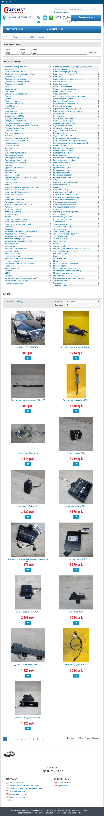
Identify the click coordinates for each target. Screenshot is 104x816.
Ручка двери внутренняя (62, 170)
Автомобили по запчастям (15, 72)
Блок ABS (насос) (11, 106)
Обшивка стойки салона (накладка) (67, 89)
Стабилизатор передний (62, 192)
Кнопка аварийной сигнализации (17, 192)
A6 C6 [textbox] (23, 53)
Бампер (8, 96)
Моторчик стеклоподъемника (16, 280)
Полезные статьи (16, 782)
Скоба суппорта (59, 187)
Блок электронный (12, 131)
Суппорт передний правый (63, 219)
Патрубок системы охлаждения (65, 104)
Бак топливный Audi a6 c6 (28, 453)
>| (45, 739)
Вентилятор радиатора (14, 133)
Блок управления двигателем (16, 121)
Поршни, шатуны (59, 145)
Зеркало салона (11, 182)
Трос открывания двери (62, 226)
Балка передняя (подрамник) (16, 94)
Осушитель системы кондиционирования (69, 96)
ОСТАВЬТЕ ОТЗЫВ (54, 29)
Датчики (8, 148)
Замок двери (10, 170)
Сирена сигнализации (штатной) (65, 182)
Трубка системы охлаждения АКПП (66, 234)
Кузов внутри (10, 246)
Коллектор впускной (13, 209)
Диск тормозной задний (14, 158)
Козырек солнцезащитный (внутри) (19, 204)
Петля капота (58, 116)
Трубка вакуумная (60, 229)
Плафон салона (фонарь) (63, 121)
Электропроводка (60, 283)
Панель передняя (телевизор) (64, 99)
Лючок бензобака (12, 261)
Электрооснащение (60, 280)
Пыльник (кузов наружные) (63, 148)
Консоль (8, 217)
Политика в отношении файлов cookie (24, 785)
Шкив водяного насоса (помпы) (65, 263)
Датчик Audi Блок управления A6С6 (27, 665)
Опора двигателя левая (62, 91)
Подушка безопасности (62, 135)
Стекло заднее (59, 209)
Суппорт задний (59, 214)
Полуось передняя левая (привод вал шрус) (70, 140)
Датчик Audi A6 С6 (76, 612)
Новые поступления (14, 29)
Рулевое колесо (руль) (62, 167)
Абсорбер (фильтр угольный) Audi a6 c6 (76, 347)
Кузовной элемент (12, 251)
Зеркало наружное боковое (15, 180)
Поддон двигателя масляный (64, 131)
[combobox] (12, 53)
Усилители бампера (60, 239)
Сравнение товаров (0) (14, 302)
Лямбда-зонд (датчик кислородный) (19, 263)
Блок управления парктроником (17, 123)
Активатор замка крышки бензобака (19, 74)
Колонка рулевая (11, 214)
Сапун (55, 180)
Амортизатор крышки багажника (17, 81)
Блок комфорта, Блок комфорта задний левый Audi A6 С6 (28, 560)
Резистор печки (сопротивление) (66, 158)
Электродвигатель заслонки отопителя (68, 278)
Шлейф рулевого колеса (62, 273)
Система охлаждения (61, 185)
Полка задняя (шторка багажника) (66, 138)
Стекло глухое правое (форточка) (66, 197)
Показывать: (59, 305)
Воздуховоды (10, 135)
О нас (11, 800)
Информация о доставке (18, 794)
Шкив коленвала (59, 266)
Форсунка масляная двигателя (65, 251)
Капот (7, 185)
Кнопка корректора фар (14, 194)
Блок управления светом (14, 128)
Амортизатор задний (13, 76)
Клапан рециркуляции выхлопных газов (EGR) (22, 187)
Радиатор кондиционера (62, 153)
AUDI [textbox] (8, 53)
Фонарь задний (59, 246)
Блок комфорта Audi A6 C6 (76, 506)
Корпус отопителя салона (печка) (18, 224)
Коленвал (8, 207)
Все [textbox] (34, 53)
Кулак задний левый (12, 253)
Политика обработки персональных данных (26, 788)
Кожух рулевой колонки (14, 202)
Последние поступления (18, 797)
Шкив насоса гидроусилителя (64, 268)
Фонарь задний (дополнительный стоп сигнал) (71, 248)
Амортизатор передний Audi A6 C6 (76, 400)
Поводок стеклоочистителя (64, 123)
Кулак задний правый (13, 256)
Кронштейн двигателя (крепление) (18, 236)
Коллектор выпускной (13, 212)
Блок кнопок (10, 108)
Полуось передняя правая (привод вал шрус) (70, 143)
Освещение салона (60, 94)
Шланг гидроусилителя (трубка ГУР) (67, 271)
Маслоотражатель (12, 268)
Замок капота (10, 172)
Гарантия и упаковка (17, 791)
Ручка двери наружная (61, 172)
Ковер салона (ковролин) (14, 199)
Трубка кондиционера (61, 231)
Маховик (8, 271)
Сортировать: (59, 301)
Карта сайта (62, 785)
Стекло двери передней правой (65, 207)
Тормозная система (60, 224)
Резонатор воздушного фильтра (65, 160)
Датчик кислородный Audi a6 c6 (76, 665)
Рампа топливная (60, 155)
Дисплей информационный (15, 163)
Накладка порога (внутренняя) (65, 74)
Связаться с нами (64, 782)
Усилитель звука (59, 241)
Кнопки (8, 197)
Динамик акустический (14, 155)
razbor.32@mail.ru (69, 21)
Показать (92, 53)
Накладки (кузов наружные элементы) (68, 79)
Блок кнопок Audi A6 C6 (76, 453)
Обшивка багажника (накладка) (65, 86)
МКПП (7, 273)
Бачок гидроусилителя (13, 101)
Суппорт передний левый (62, 217)
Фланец (56, 244)
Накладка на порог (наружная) (65, 72)
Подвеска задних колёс (62, 126)
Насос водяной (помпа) (62, 81)
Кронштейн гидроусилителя (15, 234)
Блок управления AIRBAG (14, 116)
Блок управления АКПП (14, 118)
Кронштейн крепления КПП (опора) (18, 241)
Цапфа (55, 256)
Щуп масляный (59, 276)
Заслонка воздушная (13, 175)
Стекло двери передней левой (65, 204)
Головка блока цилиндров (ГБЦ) (17, 140)
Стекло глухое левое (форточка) (65, 194)
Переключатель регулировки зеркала (67, 111)
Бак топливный (11, 89)
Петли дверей (58, 113)
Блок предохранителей (14, 113)
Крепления (9, 226)
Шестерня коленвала (61, 258)
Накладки (57, 76)
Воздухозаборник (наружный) (16, 138)
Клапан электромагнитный (15, 190)
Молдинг (8, 276)
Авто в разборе (11, 69)
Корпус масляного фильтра (15, 222)
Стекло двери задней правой (64, 202)
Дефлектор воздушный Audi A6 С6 (27, 718)
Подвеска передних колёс (63, 128)
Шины (55, 261)
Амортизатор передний (14, 84)
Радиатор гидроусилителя (63, 150)
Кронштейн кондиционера (15, 239)
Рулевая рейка (58, 165)
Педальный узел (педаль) (63, 106)
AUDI (32, 37)
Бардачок (9, 99)
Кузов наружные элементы (15, 248)
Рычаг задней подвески (62, 175)
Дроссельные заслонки (14, 167)
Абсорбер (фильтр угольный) (16, 67)
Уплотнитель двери (60, 236)
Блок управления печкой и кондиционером (21, 126)
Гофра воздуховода (12, 143)
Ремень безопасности (61, 163)
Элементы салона (60, 285)
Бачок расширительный (14, 104)
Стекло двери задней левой (64, 199)
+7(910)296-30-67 (67, 17)
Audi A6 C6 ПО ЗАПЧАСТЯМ (27, 347)
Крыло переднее (11, 244)
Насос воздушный (60, 84)
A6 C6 (41, 37)
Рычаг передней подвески (63, 177)
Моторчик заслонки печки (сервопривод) (21, 278)
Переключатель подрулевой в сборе (67, 108)
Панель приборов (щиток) (63, 101)
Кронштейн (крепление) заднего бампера (21, 231)
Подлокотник (58, 133)
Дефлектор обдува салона (15, 153)
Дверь (7, 150)
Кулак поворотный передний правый (19, 258)
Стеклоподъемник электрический (66, 212)
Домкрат (8, 165)
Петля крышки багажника (63, 118)
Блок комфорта (11, 111)
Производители (19, 37)
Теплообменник (59, 222)
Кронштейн (9, 229)
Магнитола (9, 266)
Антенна (8, 86)
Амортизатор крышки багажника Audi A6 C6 (28, 400)
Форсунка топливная (61, 253)
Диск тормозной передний (15, 160)
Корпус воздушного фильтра (16, 219)
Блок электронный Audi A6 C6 (76, 559)
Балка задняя (10, 91)
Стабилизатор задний (61, 190)
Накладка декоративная (14, 283)
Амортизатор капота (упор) (15, 79)
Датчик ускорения (12, 145)
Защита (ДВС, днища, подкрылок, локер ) (21, 177)
